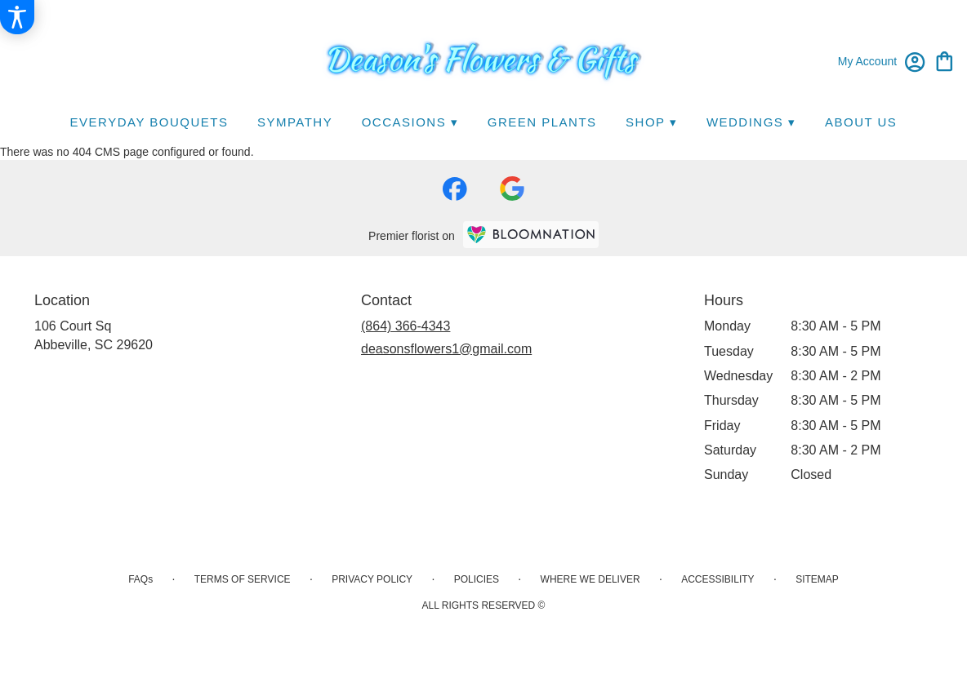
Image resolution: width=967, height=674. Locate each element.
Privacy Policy (372, 579)
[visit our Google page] (512, 188)
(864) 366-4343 (405, 326)
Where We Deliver (590, 579)
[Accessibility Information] (17, 17)
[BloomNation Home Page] (531, 234)
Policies (476, 579)
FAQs (140, 579)
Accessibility (717, 579)
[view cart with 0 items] (944, 60)
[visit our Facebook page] (455, 189)
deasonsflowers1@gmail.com (446, 349)
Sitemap (817, 579)
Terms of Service (242, 579)
